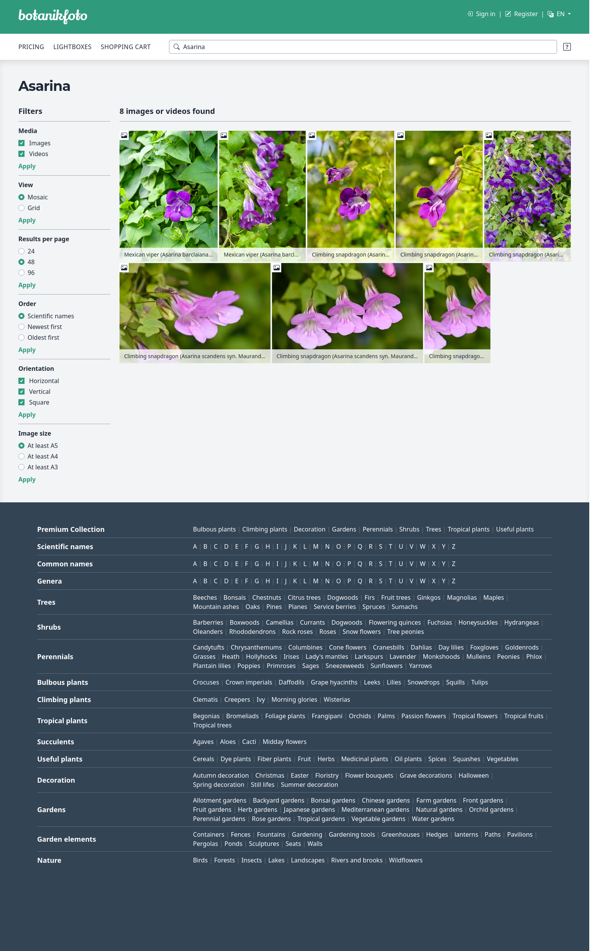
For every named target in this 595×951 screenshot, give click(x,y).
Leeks (372, 682)
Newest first (45, 326)
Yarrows (420, 665)
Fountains (271, 834)
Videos (38, 154)
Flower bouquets (369, 775)
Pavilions (520, 834)
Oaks (253, 606)
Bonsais (234, 597)
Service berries (335, 606)
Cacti (249, 741)
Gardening (307, 834)
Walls (315, 843)
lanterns (466, 834)
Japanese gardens (309, 809)
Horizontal (44, 381)
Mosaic (38, 197)
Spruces (373, 606)
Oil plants (408, 759)
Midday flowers (285, 741)
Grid (34, 208)
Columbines (305, 647)
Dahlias (421, 647)
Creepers (237, 699)
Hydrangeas (521, 622)
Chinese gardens (386, 800)
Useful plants (515, 529)
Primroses (281, 665)
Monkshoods (441, 656)
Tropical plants (469, 529)
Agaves (203, 741)
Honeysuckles (478, 622)
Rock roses (297, 631)
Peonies (508, 656)
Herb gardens (257, 809)
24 (31, 251)
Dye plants (236, 759)
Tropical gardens (321, 818)
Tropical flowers (475, 716)
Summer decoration (309, 784)
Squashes (466, 759)
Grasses (204, 656)
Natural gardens (439, 809)
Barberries (208, 622)
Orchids (360, 716)
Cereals (203, 759)
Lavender (403, 656)
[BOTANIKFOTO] (52, 17)
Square (39, 402)
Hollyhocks (261, 656)
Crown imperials (249, 682)
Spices (437, 759)
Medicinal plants (364, 759)
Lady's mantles (327, 656)
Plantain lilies (212, 665)
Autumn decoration (221, 775)
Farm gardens (436, 800)
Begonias (206, 716)
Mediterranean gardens (375, 809)
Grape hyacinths (334, 682)
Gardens (344, 529)
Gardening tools (352, 834)
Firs (370, 597)
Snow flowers (362, 631)
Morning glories (294, 699)
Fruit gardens (212, 809)
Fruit (304, 759)
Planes (297, 606)
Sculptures (264, 843)
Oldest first (43, 337)
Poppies (248, 665)
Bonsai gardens (333, 800)
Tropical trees (212, 725)
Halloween (474, 775)
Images (40, 143)
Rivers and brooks (356, 860)
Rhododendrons (252, 631)
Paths (493, 834)
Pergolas (205, 843)
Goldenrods (522, 647)
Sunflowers (387, 665)
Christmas (269, 775)
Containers (209, 834)
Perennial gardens (219, 818)
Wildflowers (406, 860)
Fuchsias (439, 622)
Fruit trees (396, 597)
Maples (493, 597)
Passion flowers (424, 716)
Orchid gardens (491, 809)
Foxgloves (484, 647)
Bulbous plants (214, 529)
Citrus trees (304, 597)
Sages (310, 665)
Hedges (437, 834)
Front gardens (483, 800)
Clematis (205, 699)
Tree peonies (405, 631)
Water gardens (433, 818)
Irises (291, 656)
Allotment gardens (219, 800)
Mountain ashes (216, 606)
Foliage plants (285, 716)
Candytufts (209, 647)
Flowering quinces (395, 622)
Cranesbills (388, 647)
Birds (200, 860)
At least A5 (43, 445)
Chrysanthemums (256, 647)
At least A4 (43, 456)
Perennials (378, 529)
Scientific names (51, 316)
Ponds (234, 843)
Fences (241, 834)
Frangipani (327, 716)
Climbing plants (265, 529)
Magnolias (462, 597)
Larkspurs (369, 656)
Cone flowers (348, 647)
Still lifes (263, 784)
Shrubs (409, 529)
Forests (224, 860)
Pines (274, 606)
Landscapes (308, 860)
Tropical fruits (524, 716)
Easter (300, 775)
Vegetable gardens (379, 818)
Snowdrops (424, 682)
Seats (293, 843)
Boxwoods (245, 622)
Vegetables (503, 759)
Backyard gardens (279, 800)
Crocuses (206, 682)
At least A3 (43, 467)
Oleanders (208, 631)
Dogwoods (342, 597)
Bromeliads (242, 716)
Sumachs (405, 606)
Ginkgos (429, 597)
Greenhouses (401, 834)
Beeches (205, 597)
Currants (312, 622)
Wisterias (337, 699)
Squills (455, 682)
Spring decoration (218, 784)
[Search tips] (567, 47)
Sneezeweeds (345, 665)
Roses (327, 631)
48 (31, 262)
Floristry (327, 775)
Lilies (394, 682)
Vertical (40, 391)
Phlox (534, 656)
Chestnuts (267, 597)
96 (31, 272)
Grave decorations (426, 775)
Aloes (228, 741)
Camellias (279, 622)
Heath (231, 656)
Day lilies (451, 647)
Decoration (310, 529)
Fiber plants (274, 759)
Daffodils (291, 682)
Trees (433, 529)
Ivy (261, 699)
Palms (386, 716)
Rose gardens (271, 818)
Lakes (276, 860)
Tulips (479, 682)
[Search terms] (363, 47)
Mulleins (478, 656)
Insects (251, 860)
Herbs (326, 759)
